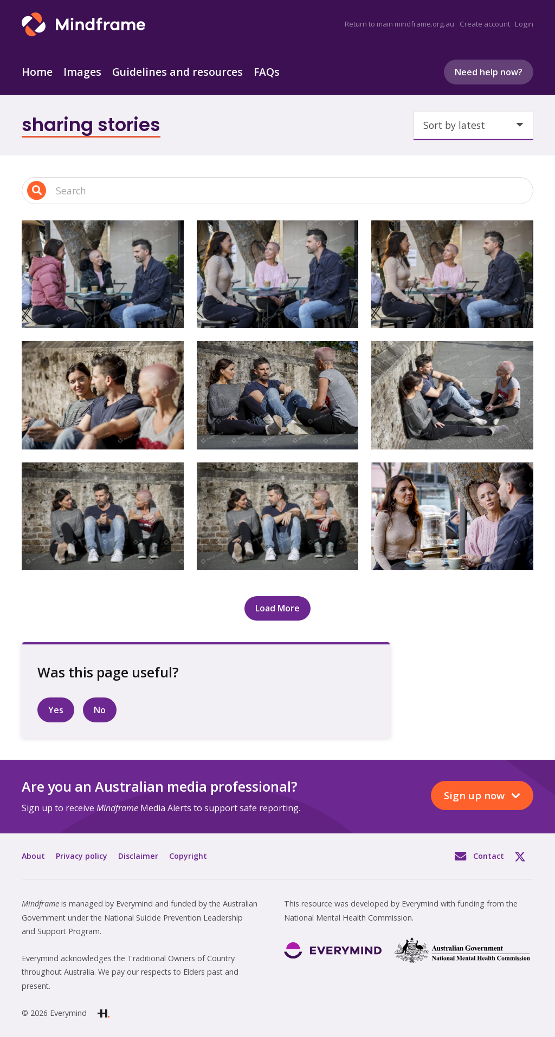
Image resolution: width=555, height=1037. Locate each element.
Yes (55, 710)
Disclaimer (138, 856)
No (100, 710)
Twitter (524, 856)
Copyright (188, 856)
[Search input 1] (277, 191)
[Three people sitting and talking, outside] (103, 395)
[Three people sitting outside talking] (452, 395)
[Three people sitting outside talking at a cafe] (452, 516)
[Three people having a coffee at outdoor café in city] (103, 274)
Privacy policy (81, 856)
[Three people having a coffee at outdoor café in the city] (278, 274)
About (33, 856)
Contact (488, 856)
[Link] (83, 24)
